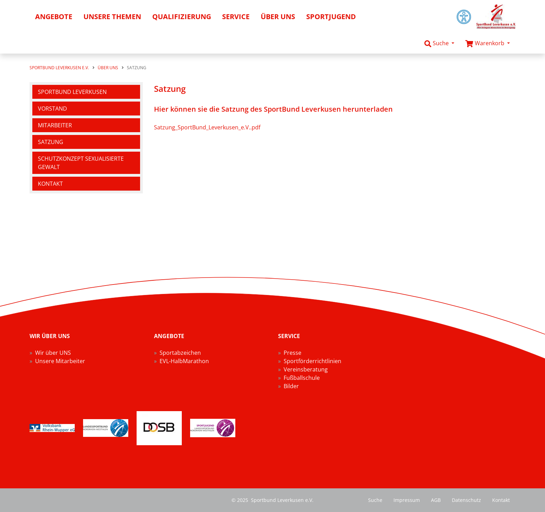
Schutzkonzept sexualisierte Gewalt (81, 163)
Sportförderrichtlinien (312, 361)
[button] (439, 43)
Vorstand (52, 108)
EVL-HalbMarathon (184, 361)
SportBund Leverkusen (72, 92)
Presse (292, 353)
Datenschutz (466, 500)
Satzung (50, 142)
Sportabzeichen (180, 353)
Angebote (53, 16)
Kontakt (50, 183)
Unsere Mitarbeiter (60, 361)
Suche (375, 500)
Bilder (291, 386)
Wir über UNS (53, 353)
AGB (436, 500)
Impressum (406, 500)
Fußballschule (302, 378)
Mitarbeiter (55, 125)
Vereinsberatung (306, 369)
